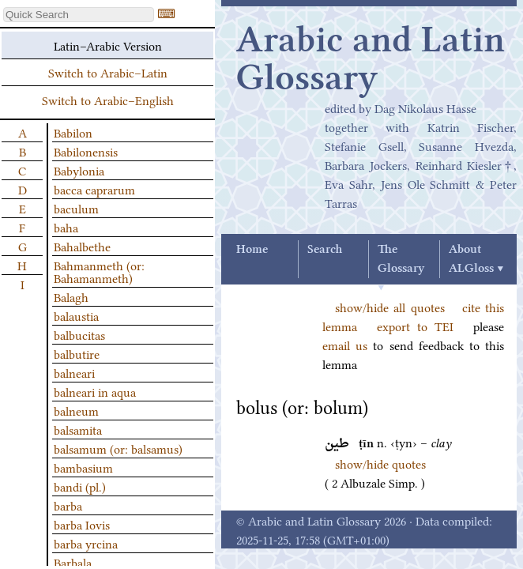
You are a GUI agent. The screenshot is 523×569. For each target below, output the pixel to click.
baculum (76, 208)
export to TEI (415, 325)
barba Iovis (82, 524)
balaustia (76, 315)
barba (68, 505)
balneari (74, 372)
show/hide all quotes (390, 306)
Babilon (73, 132)
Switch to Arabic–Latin (107, 72)
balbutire (77, 353)
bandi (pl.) (80, 486)
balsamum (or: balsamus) (118, 448)
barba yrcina (86, 543)
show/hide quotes (380, 463)
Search (324, 250)
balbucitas (79, 334)
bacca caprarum (94, 189)
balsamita (78, 429)
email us (344, 344)
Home (252, 250)
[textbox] (78, 14)
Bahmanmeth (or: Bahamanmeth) (99, 271)
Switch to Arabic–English (108, 99)
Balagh (71, 296)
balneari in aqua (95, 391)
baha (66, 227)
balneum (76, 410)
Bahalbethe (82, 245)
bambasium (83, 467)
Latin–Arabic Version (108, 45)
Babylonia (79, 170)
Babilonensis (86, 151)
